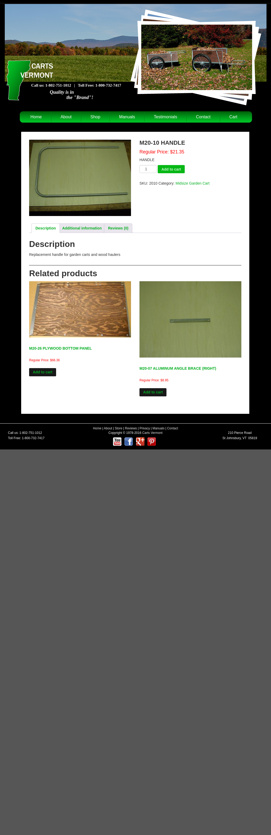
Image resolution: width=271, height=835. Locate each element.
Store (119, 428)
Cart (233, 117)
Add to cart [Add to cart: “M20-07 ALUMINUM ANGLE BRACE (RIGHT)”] (153, 392)
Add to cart (171, 169)
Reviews (131, 428)
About (66, 117)
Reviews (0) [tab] (118, 228)
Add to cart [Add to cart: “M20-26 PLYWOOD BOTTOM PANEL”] (42, 372)
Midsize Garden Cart (192, 183)
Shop (95, 117)
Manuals (127, 117)
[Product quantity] (148, 169)
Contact (203, 117)
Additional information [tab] (82, 228)
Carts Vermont (152, 433)
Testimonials (165, 117)
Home (36, 117)
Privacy (144, 428)
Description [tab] (45, 228)
